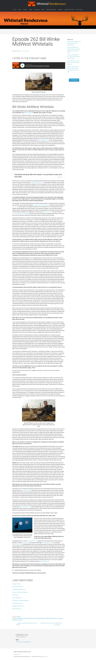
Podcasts (19, 616)
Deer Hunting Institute (51, 9)
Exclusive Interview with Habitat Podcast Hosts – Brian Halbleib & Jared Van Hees (73, 69)
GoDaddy (45, 656)
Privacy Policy (16, 654)
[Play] (23, 66)
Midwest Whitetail (16, 584)
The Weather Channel (27, 490)
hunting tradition (40, 618)
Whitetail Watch (25, 542)
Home (14, 9)
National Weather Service (25, 506)
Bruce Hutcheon (25, 51)
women (18, 620)
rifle (55, 618)
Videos (30, 9)
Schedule (60, 9)
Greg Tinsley (15, 206)
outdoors (52, 618)
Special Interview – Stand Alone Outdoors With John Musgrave (73, 62)
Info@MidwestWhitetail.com (37, 182)
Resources (36, 9)
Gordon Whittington (47, 211)
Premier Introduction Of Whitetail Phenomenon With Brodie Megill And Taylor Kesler (73, 50)
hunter (31, 618)
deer (29, 618)
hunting (34, 618)
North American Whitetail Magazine (20, 213)
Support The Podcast (69, 9)
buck (22, 618)
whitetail (14, 620)
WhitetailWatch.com (16, 544)
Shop (43, 9)
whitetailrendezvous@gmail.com (23, 641)
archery (18, 618)
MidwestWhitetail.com (43, 140)
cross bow (25, 618)
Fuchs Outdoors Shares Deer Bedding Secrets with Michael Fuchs (74, 43)
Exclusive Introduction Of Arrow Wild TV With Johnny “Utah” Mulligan (73, 56)
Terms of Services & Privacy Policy (22, 651)
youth (21, 620)
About (19, 9)
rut (57, 618)
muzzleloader (47, 618)
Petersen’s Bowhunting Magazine (41, 205)
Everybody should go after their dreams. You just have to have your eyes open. (38, 176)
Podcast (25, 9)
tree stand (60, 618)
